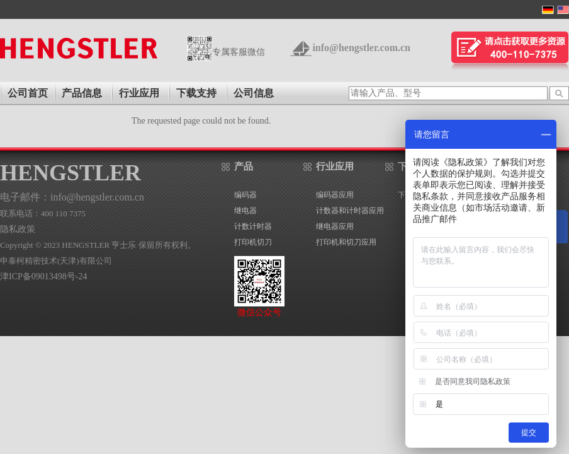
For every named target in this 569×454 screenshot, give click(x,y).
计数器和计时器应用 (350, 210)
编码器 (245, 194)
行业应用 (139, 93)
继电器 (245, 210)
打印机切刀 (253, 242)
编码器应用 (335, 194)
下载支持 (196, 93)
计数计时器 (253, 226)
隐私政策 (17, 229)
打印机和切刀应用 (346, 242)
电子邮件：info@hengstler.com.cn (72, 197)
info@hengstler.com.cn (361, 47)
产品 (243, 166)
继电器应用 (335, 226)
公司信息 (254, 93)
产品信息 (82, 93)
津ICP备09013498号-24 (43, 276)
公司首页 (28, 93)
